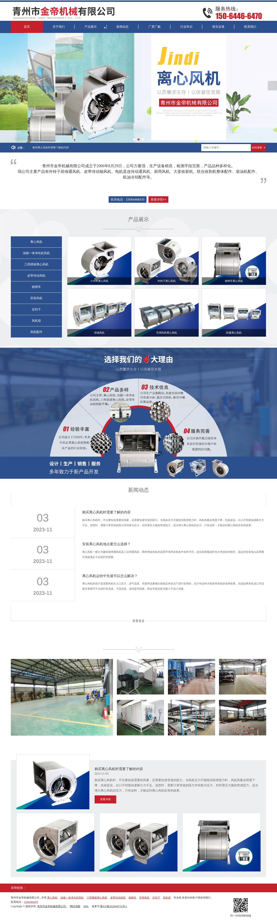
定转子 (36, 309)
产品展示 (91, 26)
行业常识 (186, 26)
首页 (27, 26)
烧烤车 (36, 287)
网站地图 (75, 906)
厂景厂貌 (154, 26)
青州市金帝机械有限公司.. (52, 906)
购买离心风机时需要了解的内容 (50, 147)
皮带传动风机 (36, 275)
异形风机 (36, 298)
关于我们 (59, 26)
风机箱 (36, 320)
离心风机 (36, 241)
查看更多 (138, 621)
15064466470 (31, 902)
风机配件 (36, 332)
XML (86, 906)
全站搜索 (257, 147)
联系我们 (250, 26)
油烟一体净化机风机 (36, 253)
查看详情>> (158, 199)
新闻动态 (122, 26)
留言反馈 (218, 26)
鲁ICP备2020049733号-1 (113, 906)
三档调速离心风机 (36, 264)
